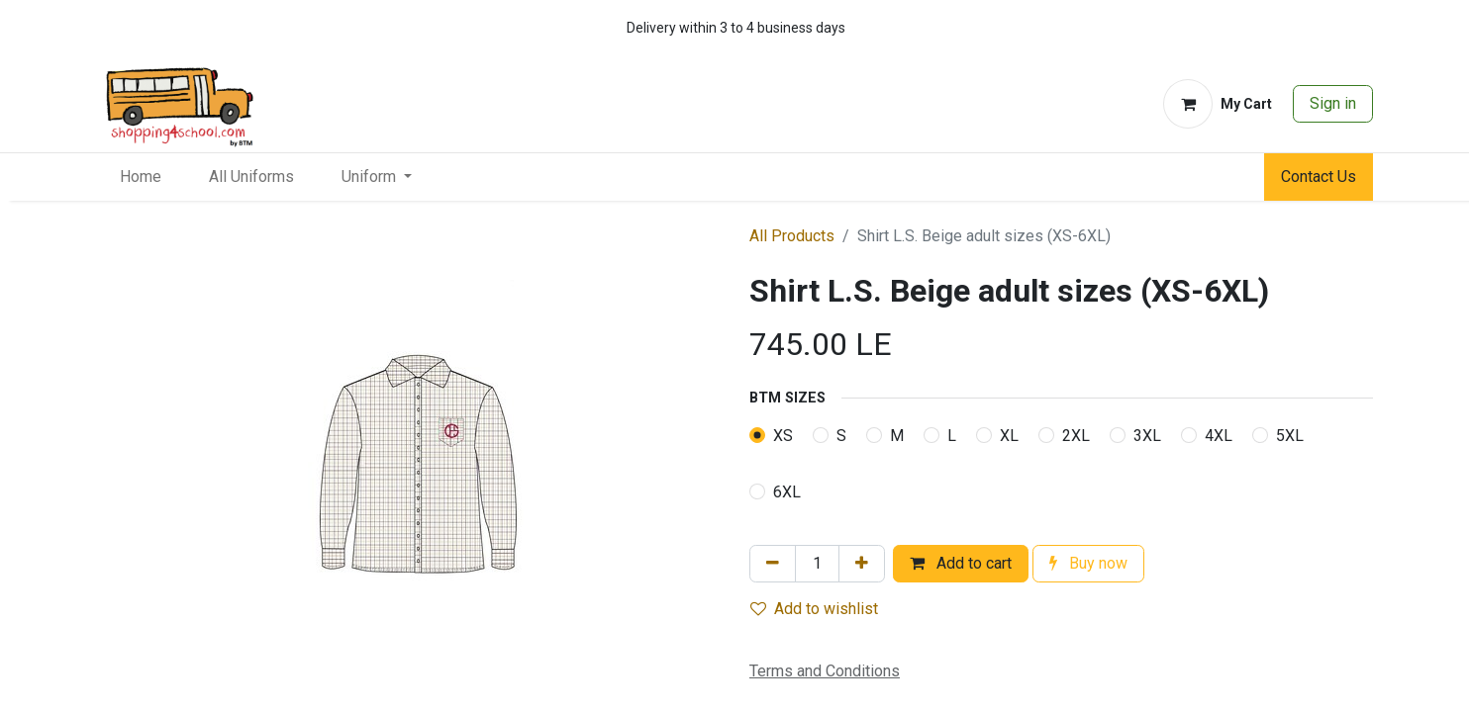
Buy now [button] (1088, 563)
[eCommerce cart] (1217, 103)
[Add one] (861, 563)
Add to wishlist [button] (814, 608)
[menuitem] (140, 177)
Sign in (1333, 103)
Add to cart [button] (961, 563)
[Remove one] (772, 563)
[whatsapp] (1297, 27)
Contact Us (1318, 176)
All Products (791, 235)
